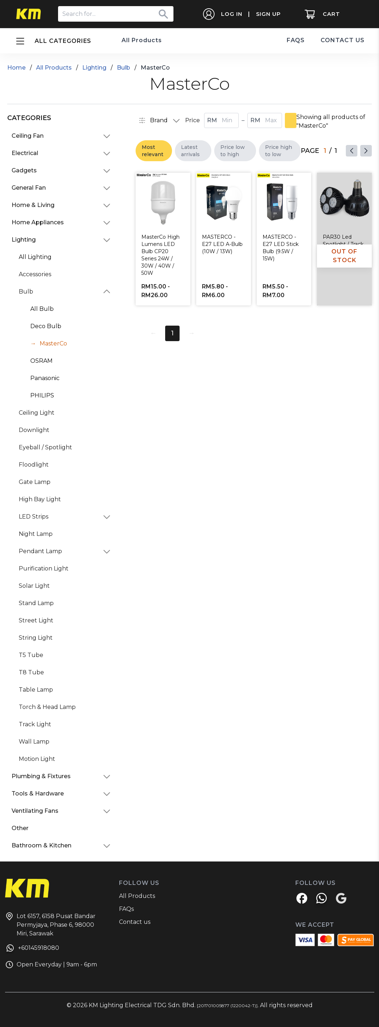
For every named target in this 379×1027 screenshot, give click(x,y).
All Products (142, 40)
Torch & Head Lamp (47, 707)
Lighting (94, 67)
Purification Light (44, 568)
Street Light (36, 620)
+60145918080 (32, 949)
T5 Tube (31, 655)
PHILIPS (42, 395)
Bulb (123, 67)
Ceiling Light (36, 412)
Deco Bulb (45, 326)
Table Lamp (36, 689)
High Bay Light (40, 499)
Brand (153, 120)
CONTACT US (343, 40)
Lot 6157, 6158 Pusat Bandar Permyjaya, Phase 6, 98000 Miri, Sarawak (50, 924)
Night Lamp (36, 533)
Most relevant (152, 151)
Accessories (35, 274)
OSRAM (41, 360)
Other (20, 828)
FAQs (126, 908)
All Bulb (42, 308)
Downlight (34, 430)
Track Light (35, 724)
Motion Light (37, 758)
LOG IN (230, 13)
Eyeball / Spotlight (45, 447)
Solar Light (34, 585)
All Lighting (35, 257)
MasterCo (53, 343)
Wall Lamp (34, 741)
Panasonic (45, 378)
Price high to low (278, 151)
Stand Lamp (36, 603)
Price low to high (232, 151)
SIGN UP (267, 13)
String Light (36, 637)
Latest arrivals (190, 151)
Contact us (134, 921)
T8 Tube (31, 672)
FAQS (296, 40)
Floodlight (34, 464)
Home (16, 67)
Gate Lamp (34, 482)
